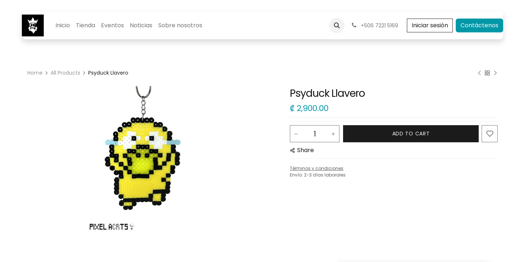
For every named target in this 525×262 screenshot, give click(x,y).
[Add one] (333, 133)
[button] (337, 25)
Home (35, 72)
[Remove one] (296, 133)
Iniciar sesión (430, 25)
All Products (65, 72)
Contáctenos (479, 25)
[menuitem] (62, 25)
